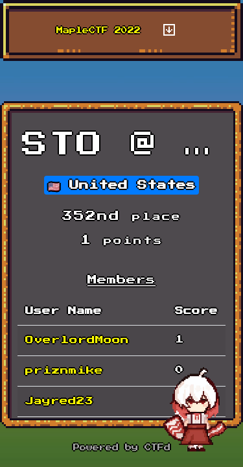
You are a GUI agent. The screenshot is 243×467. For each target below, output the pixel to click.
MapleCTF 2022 (98, 30)
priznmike (64, 370)
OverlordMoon (77, 340)
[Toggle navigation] (169, 30)
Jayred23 (59, 401)
